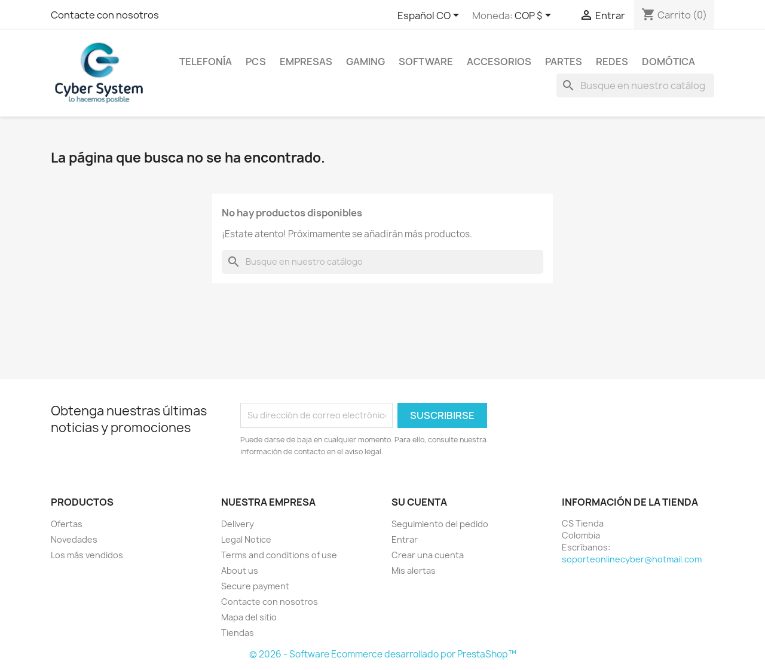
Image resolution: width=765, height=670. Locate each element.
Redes (612, 61)
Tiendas (237, 632)
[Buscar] (635, 85)
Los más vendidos (87, 555)
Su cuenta (419, 502)
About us (239, 570)
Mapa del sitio (249, 617)
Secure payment (255, 586)
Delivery (237, 524)
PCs (256, 61)
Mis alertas (413, 570)
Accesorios (499, 61)
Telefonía (205, 61)
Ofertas (66, 524)
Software (426, 61)
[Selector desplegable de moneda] (535, 16)
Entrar (404, 539)
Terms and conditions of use (279, 555)
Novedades (74, 539)
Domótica (668, 61)
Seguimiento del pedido (439, 524)
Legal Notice (246, 539)
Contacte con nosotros (105, 15)
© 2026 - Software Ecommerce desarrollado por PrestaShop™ (382, 654)
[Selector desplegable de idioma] (430, 16)
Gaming (365, 61)
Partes (563, 61)
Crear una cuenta (427, 555)
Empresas (306, 61)
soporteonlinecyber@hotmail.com (632, 559)
